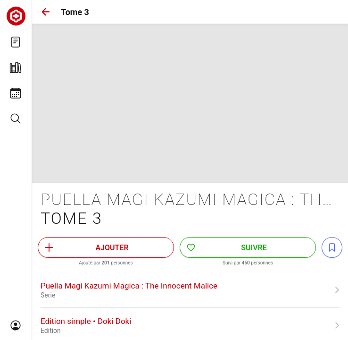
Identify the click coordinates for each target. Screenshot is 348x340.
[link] (190, 290)
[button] (45, 11)
